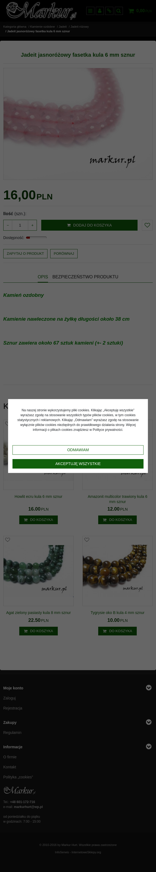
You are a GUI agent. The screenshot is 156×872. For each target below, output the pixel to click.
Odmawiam (78, 450)
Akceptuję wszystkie (78, 464)
